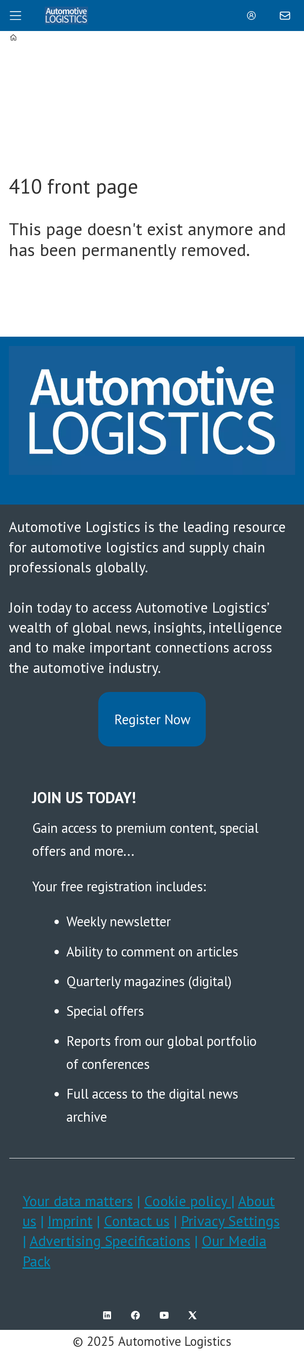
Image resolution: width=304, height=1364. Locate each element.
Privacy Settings (230, 1221)
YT (166, 1315)
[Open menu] (15, 15)
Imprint (70, 1221)
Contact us (136, 1221)
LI (109, 1315)
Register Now (152, 719)
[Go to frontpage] (66, 15)
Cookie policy (187, 1201)
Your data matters (78, 1201)
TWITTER (194, 1315)
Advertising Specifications (110, 1241)
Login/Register (253, 15)
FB (137, 1315)
